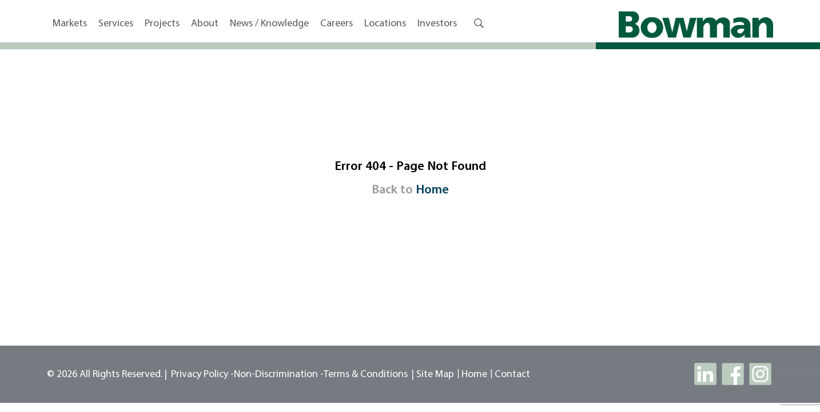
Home (432, 190)
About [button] (204, 23)
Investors (437, 23)
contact (512, 374)
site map (435, 374)
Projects (162, 23)
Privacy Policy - (202, 374)
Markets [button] (70, 23)
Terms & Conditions (366, 374)
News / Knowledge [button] (269, 23)
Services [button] (115, 23)
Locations (385, 23)
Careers (336, 23)
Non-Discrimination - (279, 374)
